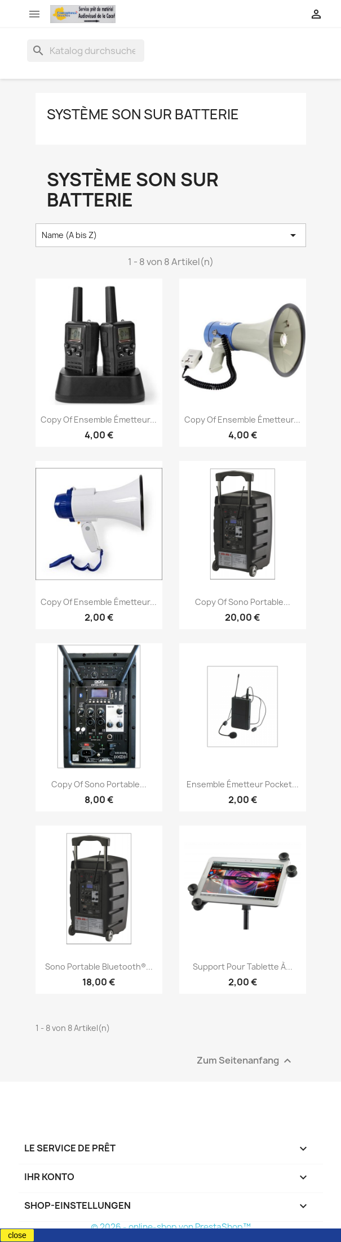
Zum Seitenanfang (245, 1061)
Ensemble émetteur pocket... (243, 784)
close (17, 1235)
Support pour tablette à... (243, 966)
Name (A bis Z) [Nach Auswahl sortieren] (171, 235)
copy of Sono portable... (242, 602)
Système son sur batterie (143, 114)
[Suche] (85, 50)
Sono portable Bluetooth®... (99, 966)
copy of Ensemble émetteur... (99, 419)
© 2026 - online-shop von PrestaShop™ (171, 1227)
